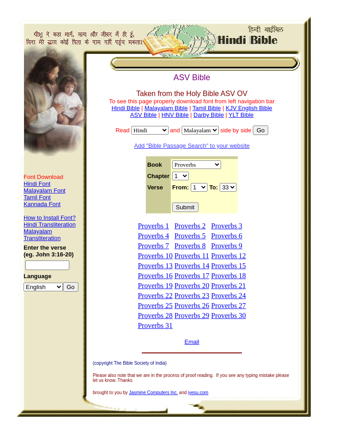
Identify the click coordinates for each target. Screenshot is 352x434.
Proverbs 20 (191, 285)
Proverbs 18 (228, 276)
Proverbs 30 (228, 315)
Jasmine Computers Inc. (153, 392)
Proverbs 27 (228, 305)
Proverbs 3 (226, 226)
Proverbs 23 (191, 295)
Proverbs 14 (191, 266)
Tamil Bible (207, 108)
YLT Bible (241, 114)
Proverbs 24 (228, 295)
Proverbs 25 (155, 305)
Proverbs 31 (155, 325)
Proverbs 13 (155, 266)
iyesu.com (198, 392)
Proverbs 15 (228, 266)
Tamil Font (37, 197)
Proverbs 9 (226, 246)
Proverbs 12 (228, 256)
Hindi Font (37, 183)
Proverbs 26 (191, 305)
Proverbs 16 (155, 276)
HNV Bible (174, 114)
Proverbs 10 (155, 256)
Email (191, 341)
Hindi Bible (125, 108)
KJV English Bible (249, 108)
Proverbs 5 (190, 236)
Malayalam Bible (166, 108)
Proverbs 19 (155, 285)
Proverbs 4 (153, 236)
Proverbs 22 (155, 295)
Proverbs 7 (153, 246)
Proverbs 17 (191, 276)
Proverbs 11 (191, 256)
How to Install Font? (50, 217)
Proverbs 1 (153, 226)
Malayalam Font (44, 190)
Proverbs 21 (228, 285)
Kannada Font (42, 204)
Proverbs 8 (190, 246)
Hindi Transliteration (50, 224)
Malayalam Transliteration (42, 234)
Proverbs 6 (226, 236)
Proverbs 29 (191, 315)
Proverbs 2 (190, 226)
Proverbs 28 (155, 315)
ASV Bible (143, 114)
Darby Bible (208, 114)
